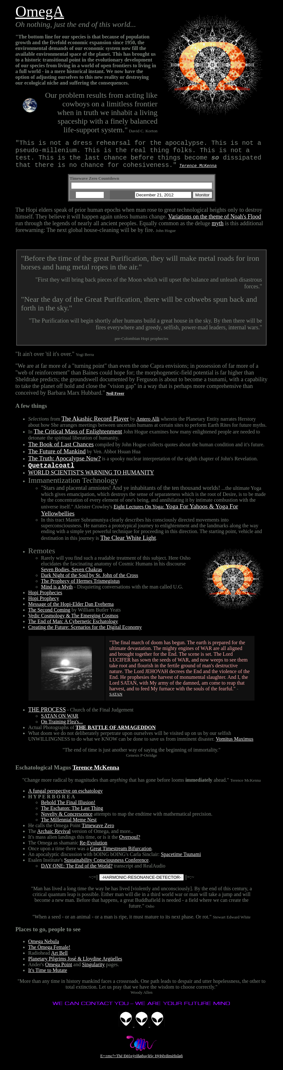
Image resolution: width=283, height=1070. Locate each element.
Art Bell (59, 959)
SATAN (115, 700)
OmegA (39, 11)
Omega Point (58, 971)
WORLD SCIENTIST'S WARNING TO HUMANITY (91, 479)
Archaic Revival (53, 837)
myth (217, 228)
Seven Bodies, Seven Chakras (71, 576)
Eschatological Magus (43, 773)
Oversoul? (129, 843)
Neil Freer (115, 398)
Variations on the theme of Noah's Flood (214, 221)
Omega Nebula (43, 948)
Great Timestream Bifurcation (120, 855)
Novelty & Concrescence (67, 820)
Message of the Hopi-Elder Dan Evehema (71, 610)
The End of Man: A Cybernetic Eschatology (73, 627)
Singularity (93, 971)
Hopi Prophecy (43, 604)
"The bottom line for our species (50, 36)
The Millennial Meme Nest (69, 826)
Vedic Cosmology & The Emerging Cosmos (73, 622)
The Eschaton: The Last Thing (72, 814)
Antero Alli (147, 424)
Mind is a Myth (57, 593)
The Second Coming (49, 616)
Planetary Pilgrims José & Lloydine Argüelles (75, 965)
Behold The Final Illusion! (68, 808)
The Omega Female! (49, 953)
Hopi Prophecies (45, 599)
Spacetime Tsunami (181, 860)
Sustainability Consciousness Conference (106, 866)
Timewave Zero (98, 832)
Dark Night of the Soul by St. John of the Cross (89, 581)
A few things (31, 410)
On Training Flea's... (62, 728)
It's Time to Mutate (47, 976)
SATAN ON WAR (59, 722)
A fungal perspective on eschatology (65, 797)
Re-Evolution (93, 849)
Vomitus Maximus (235, 745)
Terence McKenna (95, 773)
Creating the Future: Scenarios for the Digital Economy (85, 633)
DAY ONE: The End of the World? (77, 872)
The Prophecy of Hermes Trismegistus (80, 587)
